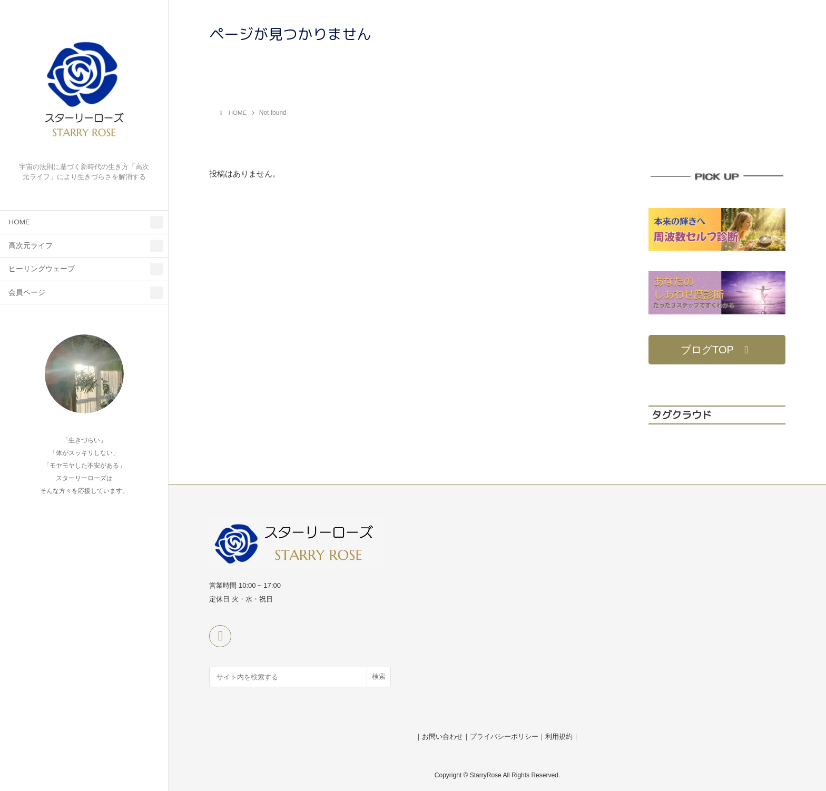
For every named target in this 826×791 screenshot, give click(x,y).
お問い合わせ (442, 736)
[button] (716, 349)
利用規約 (559, 736)
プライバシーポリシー (504, 736)
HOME (19, 222)
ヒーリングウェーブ (41, 269)
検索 (379, 676)
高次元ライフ (30, 246)
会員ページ (26, 292)
